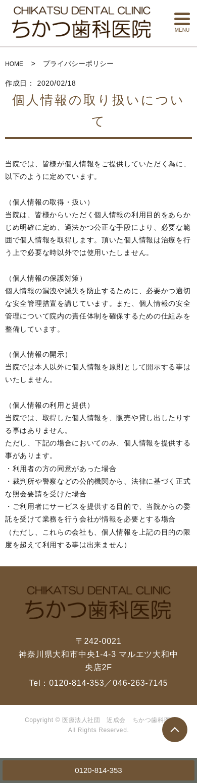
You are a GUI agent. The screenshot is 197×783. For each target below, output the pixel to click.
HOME (14, 64)
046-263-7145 (140, 683)
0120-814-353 (98, 770)
